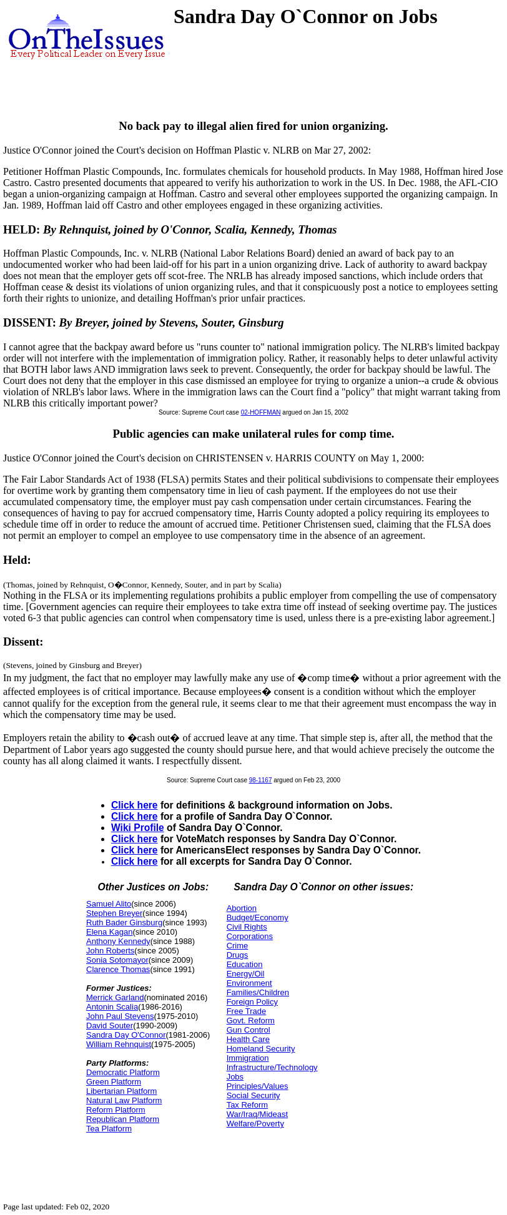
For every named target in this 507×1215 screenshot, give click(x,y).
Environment (249, 983)
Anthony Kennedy (118, 941)
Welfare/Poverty (255, 1123)
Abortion (242, 908)
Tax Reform (247, 1104)
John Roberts (110, 950)
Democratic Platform (123, 1072)
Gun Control (248, 1030)
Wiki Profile (137, 827)
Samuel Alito (108, 903)
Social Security (253, 1095)
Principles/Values (257, 1086)
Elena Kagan (109, 932)
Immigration (248, 1058)
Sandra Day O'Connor (126, 1035)
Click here (134, 805)
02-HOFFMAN (261, 412)
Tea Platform (109, 1128)
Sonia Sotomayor (117, 960)
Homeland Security (261, 1048)
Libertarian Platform (121, 1091)
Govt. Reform (251, 1020)
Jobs (235, 1076)
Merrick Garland (115, 997)
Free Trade (247, 1011)
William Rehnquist (118, 1044)
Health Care (248, 1039)
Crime (238, 945)
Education (245, 964)
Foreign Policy (252, 1001)
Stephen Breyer (114, 913)
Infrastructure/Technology (272, 1067)
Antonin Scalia (112, 1006)
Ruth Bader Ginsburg (124, 922)
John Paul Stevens (120, 1016)
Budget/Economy (257, 917)
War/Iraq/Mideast (257, 1114)
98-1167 (260, 780)
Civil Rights (247, 927)
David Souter (109, 1025)
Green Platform (113, 1081)
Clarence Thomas (118, 969)
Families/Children (258, 992)
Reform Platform (115, 1109)
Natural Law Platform (124, 1100)
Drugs (238, 955)
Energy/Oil (246, 973)
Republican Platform (122, 1119)
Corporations (250, 936)
